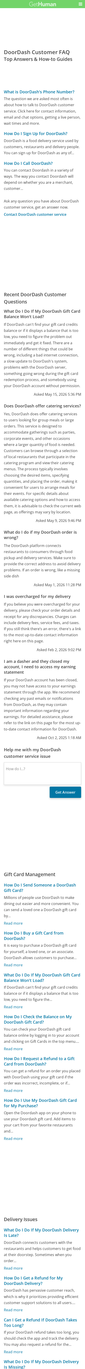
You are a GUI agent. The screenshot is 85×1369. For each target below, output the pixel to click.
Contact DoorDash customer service (35, 214)
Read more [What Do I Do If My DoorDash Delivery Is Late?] (13, 1268)
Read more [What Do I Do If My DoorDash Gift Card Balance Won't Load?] (13, 1006)
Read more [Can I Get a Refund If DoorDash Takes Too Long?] (13, 1351)
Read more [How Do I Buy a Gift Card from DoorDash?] (13, 964)
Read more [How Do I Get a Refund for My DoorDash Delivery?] (13, 1309)
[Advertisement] (42, 254)
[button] (80, 4)
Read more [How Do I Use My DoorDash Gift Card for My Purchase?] (13, 1138)
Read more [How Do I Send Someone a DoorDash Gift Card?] (13, 923)
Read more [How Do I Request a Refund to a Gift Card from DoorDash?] (13, 1090)
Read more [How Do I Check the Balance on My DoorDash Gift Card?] (13, 1048)
